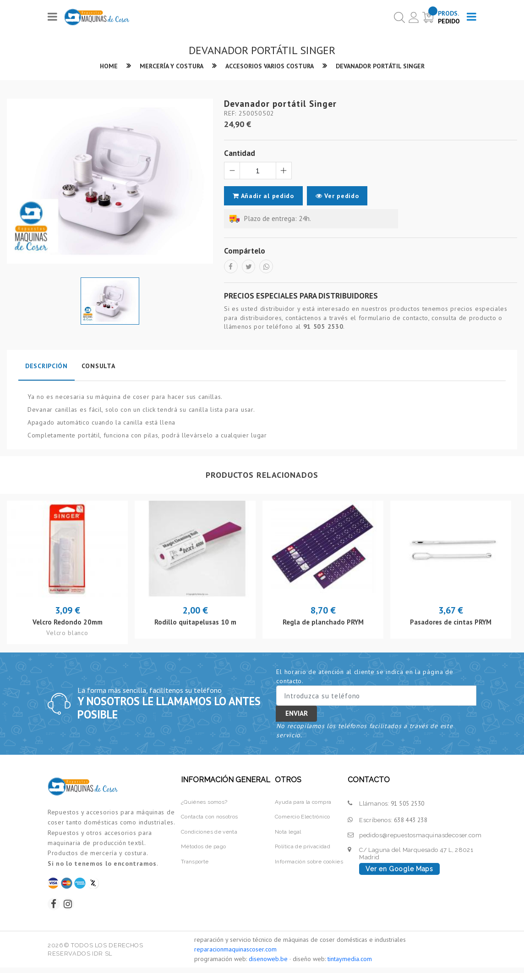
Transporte (194, 864)
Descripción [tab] (46, 369)
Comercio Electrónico (301, 819)
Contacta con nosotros (210, 819)
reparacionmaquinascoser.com (235, 955)
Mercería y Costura (164, 66)
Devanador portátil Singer (387, 66)
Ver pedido (339, 196)
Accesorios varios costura (268, 66)
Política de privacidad (301, 849)
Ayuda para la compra (302, 805)
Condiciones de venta (209, 834)
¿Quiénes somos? (203, 805)
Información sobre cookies (308, 864)
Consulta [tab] (98, 369)
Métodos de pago (203, 849)
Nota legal (285, 834)
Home (98, 66)
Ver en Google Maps (399, 872)
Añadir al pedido (263, 196)
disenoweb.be (268, 964)
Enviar (296, 716)
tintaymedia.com (350, 964)
